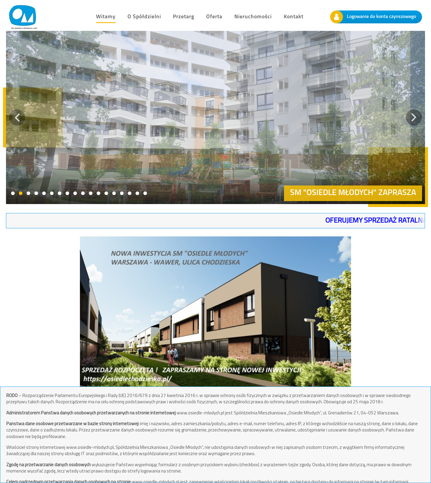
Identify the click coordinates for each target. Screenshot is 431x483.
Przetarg (183, 16)
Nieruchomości (253, 16)
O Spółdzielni (144, 16)
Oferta (214, 16)
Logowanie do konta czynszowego (373, 16)
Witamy (106, 16)
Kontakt (293, 16)
